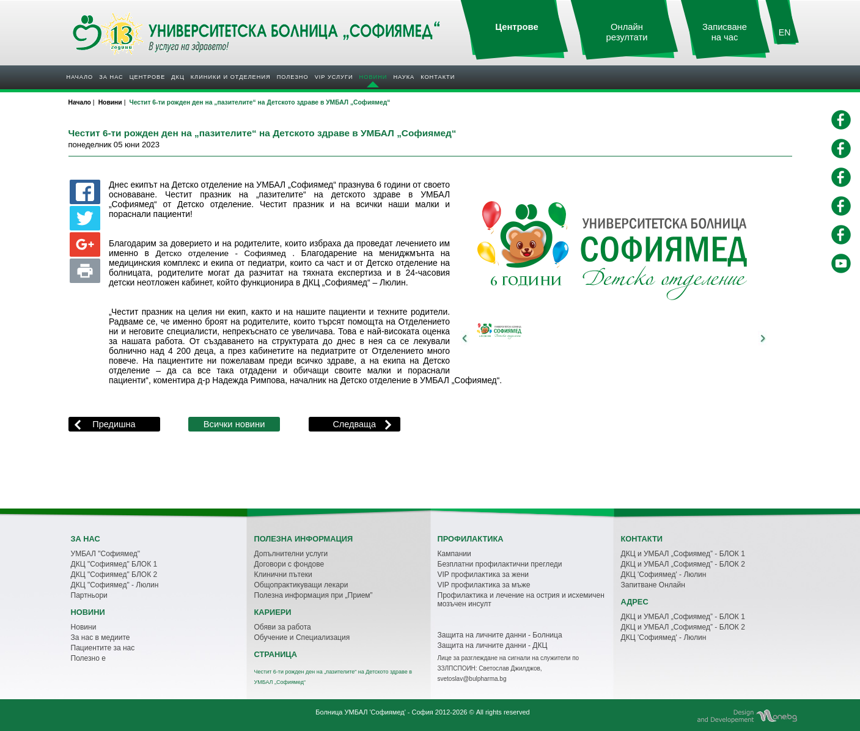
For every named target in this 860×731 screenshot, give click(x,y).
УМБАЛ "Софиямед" (106, 553)
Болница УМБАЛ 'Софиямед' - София (374, 712)
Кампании (454, 553)
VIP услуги (334, 77)
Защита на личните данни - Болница (500, 635)
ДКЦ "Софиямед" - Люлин (115, 585)
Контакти (438, 77)
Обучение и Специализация (302, 637)
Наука (403, 77)
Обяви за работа (282, 627)
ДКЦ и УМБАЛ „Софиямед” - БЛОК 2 (683, 564)
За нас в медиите (100, 637)
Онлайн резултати (627, 32)
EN (785, 32)
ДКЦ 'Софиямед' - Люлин (664, 574)
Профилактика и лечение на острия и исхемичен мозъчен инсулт (521, 599)
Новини (373, 77)
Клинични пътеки (283, 574)
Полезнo (293, 77)
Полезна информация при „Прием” (313, 595)
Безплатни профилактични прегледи (500, 564)
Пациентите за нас (103, 648)
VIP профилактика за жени (483, 574)
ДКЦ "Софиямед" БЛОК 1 (114, 564)
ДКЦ (177, 77)
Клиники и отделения (231, 77)
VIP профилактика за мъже (484, 585)
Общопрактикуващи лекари (301, 585)
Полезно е (88, 658)
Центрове (148, 77)
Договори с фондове (289, 564)
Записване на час (724, 32)
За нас (111, 77)
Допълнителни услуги (291, 553)
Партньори (89, 595)
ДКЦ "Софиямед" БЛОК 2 (114, 574)
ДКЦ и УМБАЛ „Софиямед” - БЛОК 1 (683, 553)
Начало (80, 77)
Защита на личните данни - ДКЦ (493, 645)
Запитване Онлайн (653, 585)
